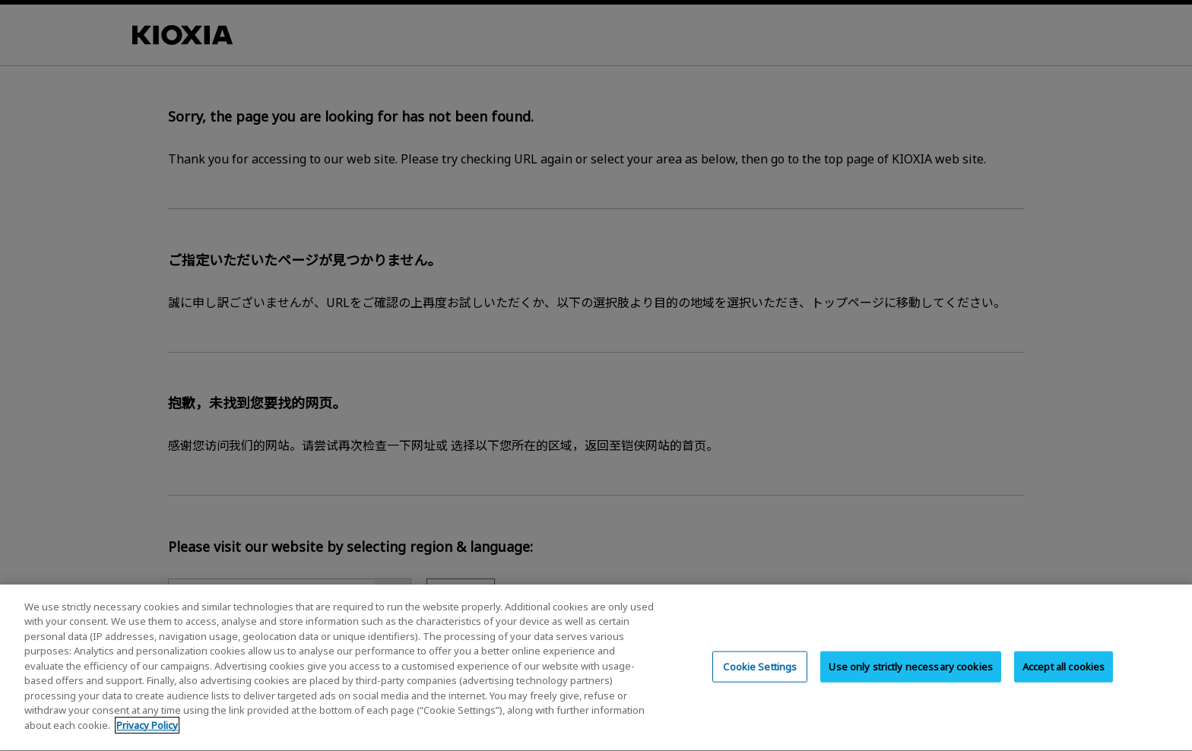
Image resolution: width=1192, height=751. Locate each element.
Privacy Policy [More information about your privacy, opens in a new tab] (147, 742)
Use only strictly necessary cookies (911, 683)
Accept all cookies (1063, 683)
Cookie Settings (760, 683)
